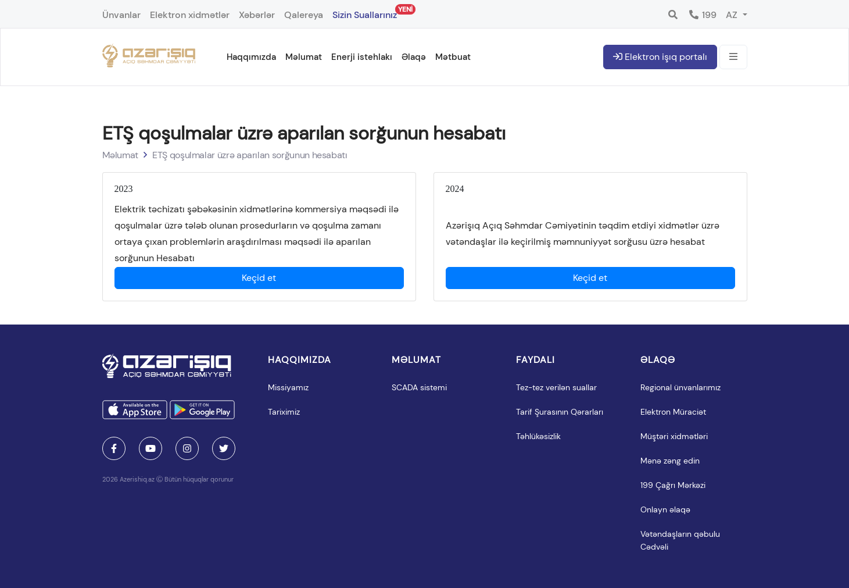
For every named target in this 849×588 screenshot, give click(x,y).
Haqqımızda (251, 57)
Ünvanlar (121, 15)
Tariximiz (284, 412)
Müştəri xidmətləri (674, 436)
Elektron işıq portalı (660, 57)
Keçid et (259, 278)
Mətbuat (453, 57)
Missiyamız (288, 387)
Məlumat (303, 57)
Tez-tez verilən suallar (556, 387)
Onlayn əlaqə (665, 509)
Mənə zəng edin (670, 460)
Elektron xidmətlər (190, 15)
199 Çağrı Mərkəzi (672, 485)
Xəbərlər (257, 15)
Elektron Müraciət (673, 412)
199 (702, 15)
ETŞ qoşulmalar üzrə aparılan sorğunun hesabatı (250, 155)
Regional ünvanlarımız (680, 387)
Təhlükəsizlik (538, 436)
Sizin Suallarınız (364, 12)
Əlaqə (414, 57)
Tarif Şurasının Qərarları (559, 412)
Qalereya (303, 15)
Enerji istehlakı (361, 57)
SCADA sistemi (419, 387)
